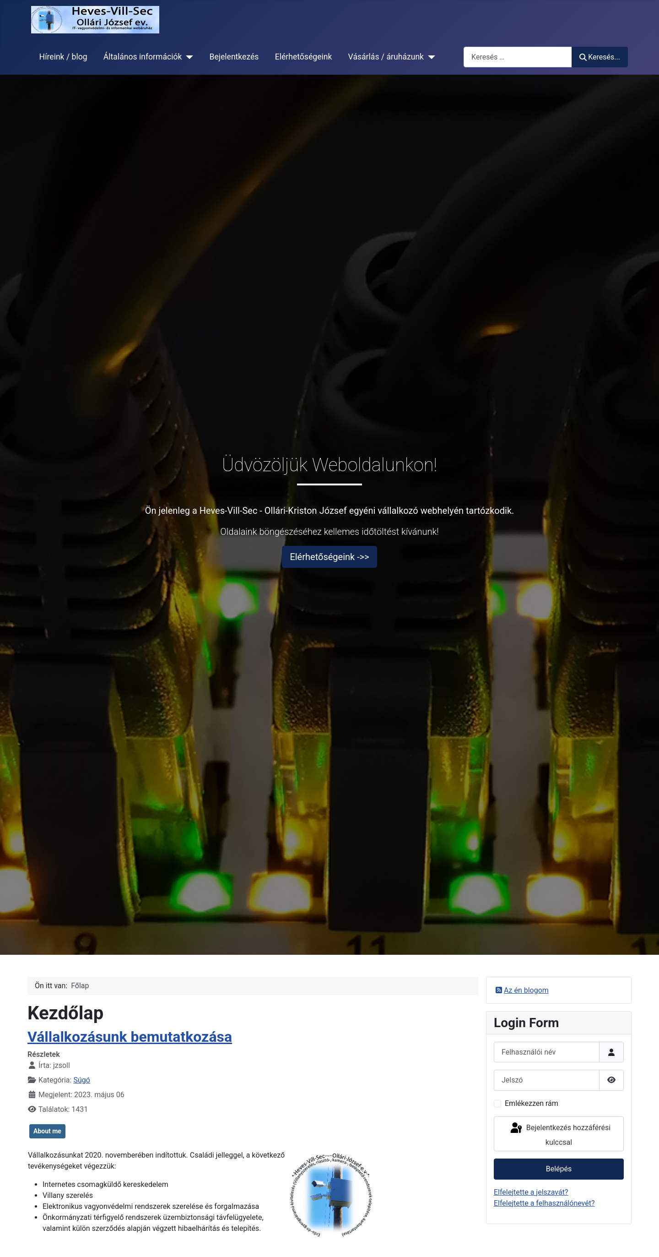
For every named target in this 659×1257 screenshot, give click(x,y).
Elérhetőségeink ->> (329, 556)
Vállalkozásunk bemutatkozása (129, 1036)
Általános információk (142, 56)
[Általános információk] (187, 57)
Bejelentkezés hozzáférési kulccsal (559, 1134)
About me (47, 1131)
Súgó (81, 1080)
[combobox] (518, 57)
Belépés (559, 1168)
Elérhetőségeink (303, 56)
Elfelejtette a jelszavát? (531, 1192)
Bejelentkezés (234, 56)
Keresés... (599, 57)
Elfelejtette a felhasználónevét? (544, 1203)
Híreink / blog (63, 56)
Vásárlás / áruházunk (386, 56)
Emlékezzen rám (531, 1103)
